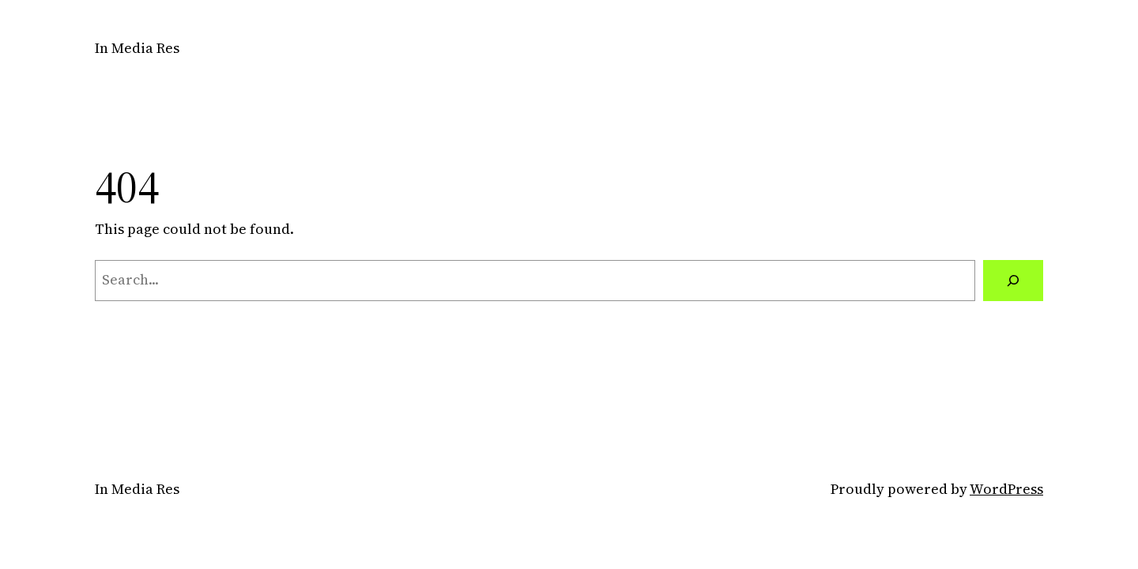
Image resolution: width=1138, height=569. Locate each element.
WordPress (1006, 489)
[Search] (1013, 280)
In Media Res (137, 48)
